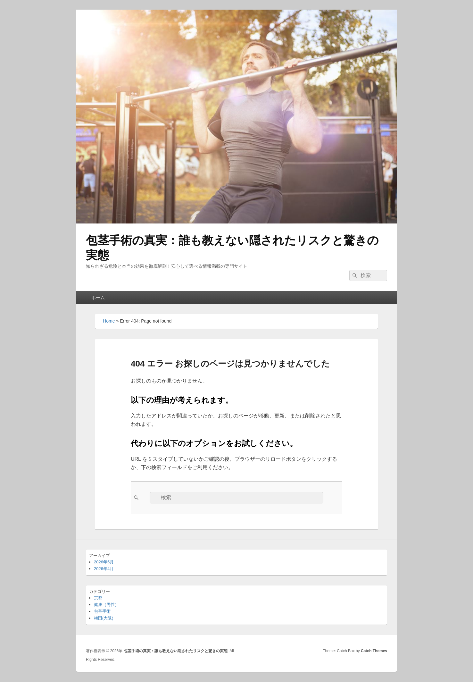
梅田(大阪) (103, 618)
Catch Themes (374, 651)
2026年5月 (104, 562)
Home (109, 321)
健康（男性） (106, 604)
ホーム (98, 297)
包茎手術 (102, 611)
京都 (98, 597)
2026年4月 (104, 568)
